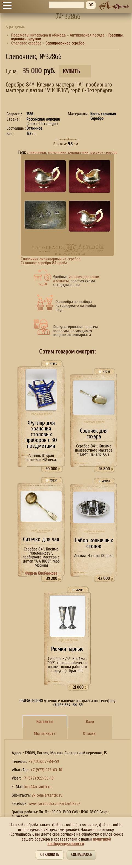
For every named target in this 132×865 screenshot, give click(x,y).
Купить (71, 71)
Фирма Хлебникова (41, 573)
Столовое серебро (26, 43)
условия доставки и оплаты (76, 278)
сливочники (36, 152)
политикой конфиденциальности (79, 841)
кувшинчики (78, 152)
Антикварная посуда (87, 35)
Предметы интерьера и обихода (38, 35)
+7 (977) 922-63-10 (46, 769)
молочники (57, 152)
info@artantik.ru (37, 786)
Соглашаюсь (81, 854)
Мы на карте (45, 733)
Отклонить (49, 854)
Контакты (44, 721)
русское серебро (103, 152)
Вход (90, 721)
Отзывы (89, 733)
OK (91, 4)
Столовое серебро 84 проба (44, 262)
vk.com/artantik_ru (47, 795)
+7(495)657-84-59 (43, 761)
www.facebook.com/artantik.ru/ (54, 803)
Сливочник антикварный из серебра (51, 259)
